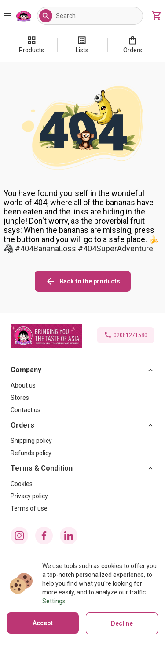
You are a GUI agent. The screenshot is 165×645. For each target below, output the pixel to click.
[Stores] (82, 397)
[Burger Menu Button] (7, 16)
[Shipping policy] (82, 440)
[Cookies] (82, 483)
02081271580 (130, 335)
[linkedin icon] (68, 535)
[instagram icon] (19, 535)
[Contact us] (82, 410)
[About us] (82, 385)
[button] (45, 15)
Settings (54, 601)
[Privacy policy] (82, 496)
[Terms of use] (82, 508)
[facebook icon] (44, 535)
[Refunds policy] (82, 453)
